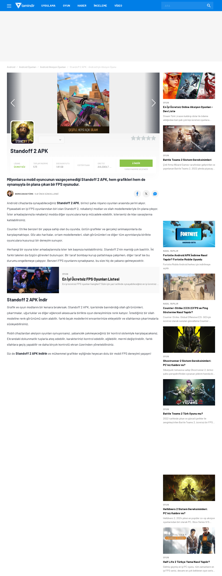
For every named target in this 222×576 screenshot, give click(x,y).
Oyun (66, 5)
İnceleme (100, 5)
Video (118, 5)
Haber (82, 5)
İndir (136, 163)
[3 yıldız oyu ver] (143, 138)
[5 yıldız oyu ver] (153, 138)
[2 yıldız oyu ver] (138, 138)
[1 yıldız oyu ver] (133, 138)
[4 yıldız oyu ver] (148, 138)
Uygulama (48, 5)
